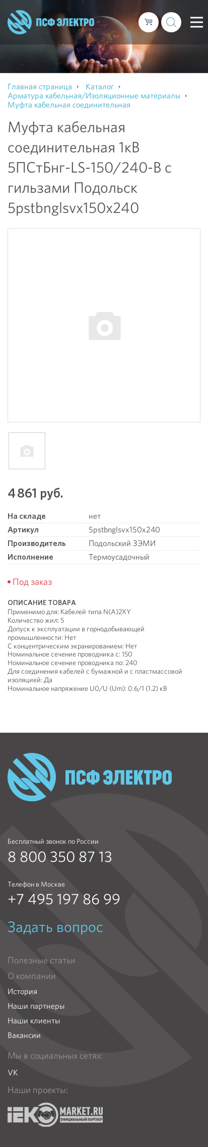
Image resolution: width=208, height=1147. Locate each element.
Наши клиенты (34, 1020)
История (22, 991)
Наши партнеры (36, 1006)
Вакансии (24, 1035)
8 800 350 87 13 (60, 856)
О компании (32, 975)
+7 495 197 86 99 (64, 899)
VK (13, 1072)
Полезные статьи (42, 960)
